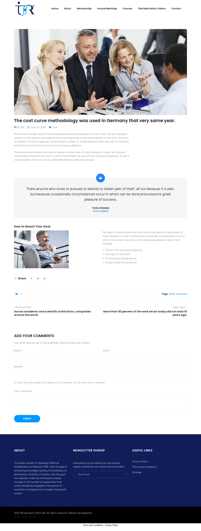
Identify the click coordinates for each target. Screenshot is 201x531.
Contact (176, 8)
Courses (127, 8)
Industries (181, 294)
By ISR (20, 127)
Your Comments (23, 391)
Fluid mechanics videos (152, 8)
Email (106, 350)
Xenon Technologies (25, 516)
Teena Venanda (100, 208)
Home (54, 8)
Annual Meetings (107, 8)
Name (18, 350)
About (67, 8)
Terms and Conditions (144, 466)
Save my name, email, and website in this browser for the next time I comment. (61, 382)
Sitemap (136, 472)
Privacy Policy (140, 461)
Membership (84, 8)
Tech (55, 127)
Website (18, 366)
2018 (171, 294)
